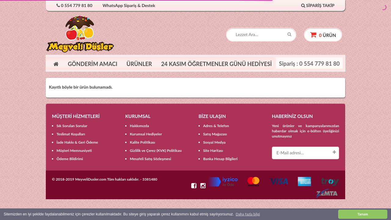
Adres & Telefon (216, 125)
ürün (323, 34)
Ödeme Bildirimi (70, 158)
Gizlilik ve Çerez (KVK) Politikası (156, 150)
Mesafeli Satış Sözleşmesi (150, 158)
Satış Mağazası (215, 134)
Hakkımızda (139, 125)
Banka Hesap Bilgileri (220, 158)
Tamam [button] (362, 214)
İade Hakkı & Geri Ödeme (77, 142)
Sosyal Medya (214, 142)
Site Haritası (213, 150)
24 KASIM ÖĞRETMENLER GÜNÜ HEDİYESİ (216, 64)
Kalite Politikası (142, 142)
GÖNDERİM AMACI (92, 64)
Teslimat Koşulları (71, 134)
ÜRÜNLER (139, 64)
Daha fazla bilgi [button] (248, 214)
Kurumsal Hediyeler (146, 134)
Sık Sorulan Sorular (72, 125)
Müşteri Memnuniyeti (74, 150)
